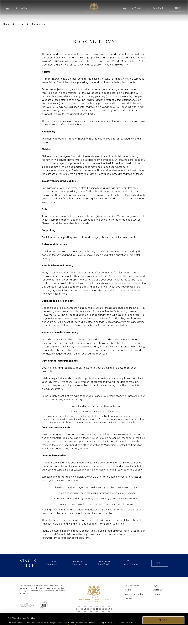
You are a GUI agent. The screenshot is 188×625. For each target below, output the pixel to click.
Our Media (157, 594)
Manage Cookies (132, 586)
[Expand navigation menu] (7, 7)
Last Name (77, 561)
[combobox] (134, 564)
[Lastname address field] (85, 564)
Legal (155, 586)
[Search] (32, 8)
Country (134, 563)
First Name (51, 561)
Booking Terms (39, 24)
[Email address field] (111, 564)
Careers (128, 590)
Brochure (128, 599)
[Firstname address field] (59, 564)
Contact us (157, 590)
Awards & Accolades (134, 594)
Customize (164, 617)
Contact (136, 8)
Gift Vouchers (155, 8)
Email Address (105, 561)
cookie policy (71, 614)
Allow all (163, 609)
